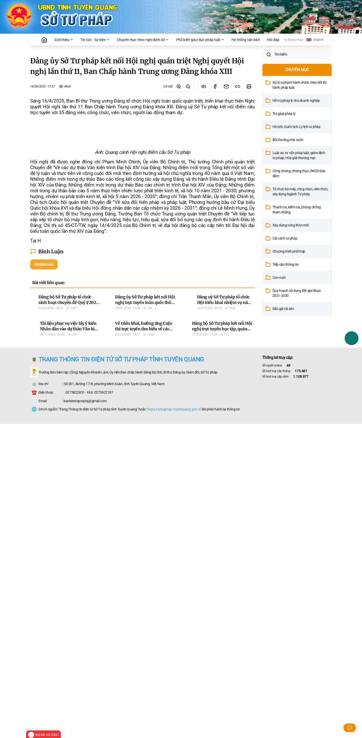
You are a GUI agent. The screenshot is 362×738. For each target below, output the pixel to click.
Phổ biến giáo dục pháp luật (200, 40)
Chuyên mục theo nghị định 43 (143, 40)
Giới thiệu (63, 40)
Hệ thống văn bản (246, 40)
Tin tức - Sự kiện (95, 40)
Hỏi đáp (273, 40)
